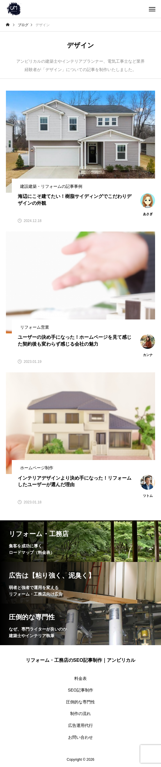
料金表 (80, 678)
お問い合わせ (80, 737)
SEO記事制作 (80, 690)
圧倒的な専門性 (80, 702)
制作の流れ (80, 713)
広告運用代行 (80, 725)
